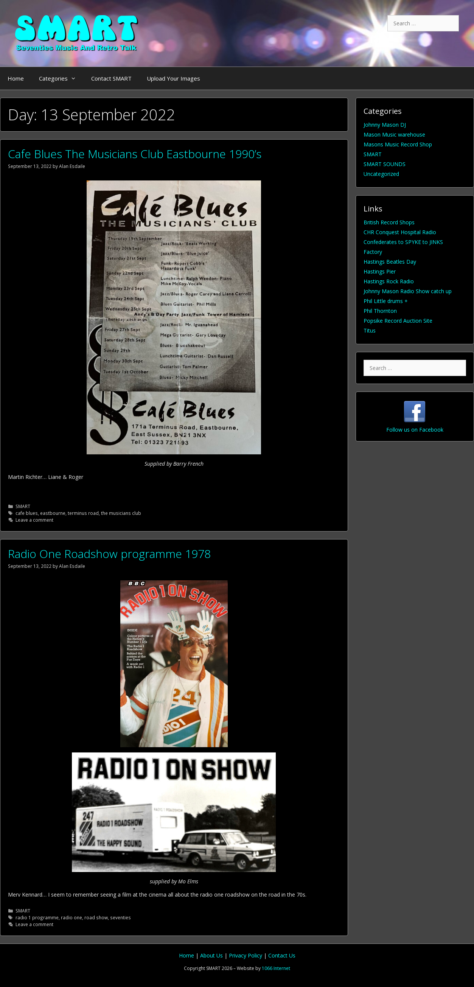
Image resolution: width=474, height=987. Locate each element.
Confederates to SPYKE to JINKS (403, 242)
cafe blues (27, 513)
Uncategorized (381, 173)
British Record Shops (389, 222)
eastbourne (52, 513)
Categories (61, 78)
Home (16, 78)
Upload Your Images (173, 78)
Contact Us (281, 955)
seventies (120, 917)
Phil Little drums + (386, 301)
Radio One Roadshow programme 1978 (109, 553)
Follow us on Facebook (414, 429)
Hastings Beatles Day (390, 261)
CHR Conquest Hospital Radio (400, 232)
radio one (71, 917)
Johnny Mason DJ (385, 124)
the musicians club (121, 513)
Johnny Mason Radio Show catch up (408, 291)
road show (96, 917)
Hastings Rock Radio (389, 281)
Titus (370, 330)
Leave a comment (34, 520)
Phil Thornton (380, 310)
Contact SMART (111, 78)
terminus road (83, 513)
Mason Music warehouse (394, 134)
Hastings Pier (380, 271)
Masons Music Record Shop (398, 144)
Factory (373, 251)
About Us (212, 955)
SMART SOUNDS (385, 164)
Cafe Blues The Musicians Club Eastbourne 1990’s (134, 154)
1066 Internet (276, 968)
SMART (23, 506)
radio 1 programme (37, 917)
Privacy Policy (246, 955)
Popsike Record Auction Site (398, 320)
